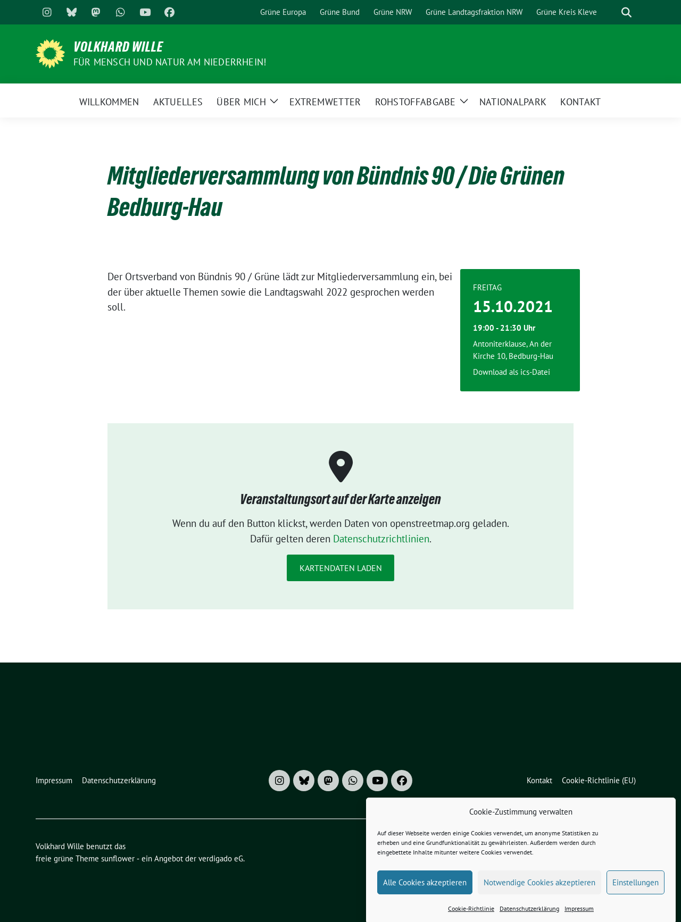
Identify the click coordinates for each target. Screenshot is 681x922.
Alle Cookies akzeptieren (425, 890)
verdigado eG (220, 858)
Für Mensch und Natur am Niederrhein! (169, 62)
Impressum (579, 916)
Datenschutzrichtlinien (381, 538)
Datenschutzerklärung (529, 916)
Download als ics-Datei (511, 372)
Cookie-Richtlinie (471, 916)
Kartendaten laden (341, 568)
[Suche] (611, 12)
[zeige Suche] (626, 12)
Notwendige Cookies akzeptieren (539, 890)
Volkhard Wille (118, 47)
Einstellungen (635, 890)
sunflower (118, 858)
